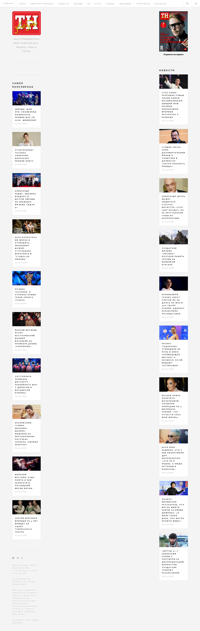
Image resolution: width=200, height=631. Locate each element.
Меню (196, 3)
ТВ (88, 4)
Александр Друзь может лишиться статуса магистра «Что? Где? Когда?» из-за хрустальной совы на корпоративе (173, 207)
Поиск (187, 3)
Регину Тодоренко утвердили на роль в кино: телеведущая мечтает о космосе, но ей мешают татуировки (172, 355)
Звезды (78, 4)
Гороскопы (143, 4)
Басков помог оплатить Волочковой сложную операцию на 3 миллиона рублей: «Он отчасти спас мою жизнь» (172, 406)
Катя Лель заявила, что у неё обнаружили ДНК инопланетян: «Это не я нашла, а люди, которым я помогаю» (173, 458)
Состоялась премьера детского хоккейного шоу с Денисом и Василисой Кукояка (26, 384)
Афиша (110, 4)
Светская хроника (42, 4)
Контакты (161, 4)
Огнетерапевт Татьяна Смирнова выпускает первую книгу (24, 155)
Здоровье (126, 4)
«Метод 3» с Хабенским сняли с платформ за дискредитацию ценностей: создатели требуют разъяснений (173, 562)
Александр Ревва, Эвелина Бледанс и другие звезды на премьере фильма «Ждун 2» (25, 199)
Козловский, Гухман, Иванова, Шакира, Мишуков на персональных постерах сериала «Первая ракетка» (26, 434)
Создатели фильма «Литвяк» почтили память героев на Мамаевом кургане (173, 256)
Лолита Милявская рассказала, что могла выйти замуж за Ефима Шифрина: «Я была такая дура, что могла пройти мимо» (173, 510)
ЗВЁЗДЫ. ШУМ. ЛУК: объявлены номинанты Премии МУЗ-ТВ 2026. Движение (26, 114)
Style (98, 4)
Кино (22, 4)
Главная (8, 3)
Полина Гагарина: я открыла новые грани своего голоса (25, 294)
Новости (63, 4)
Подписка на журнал (173, 54)
